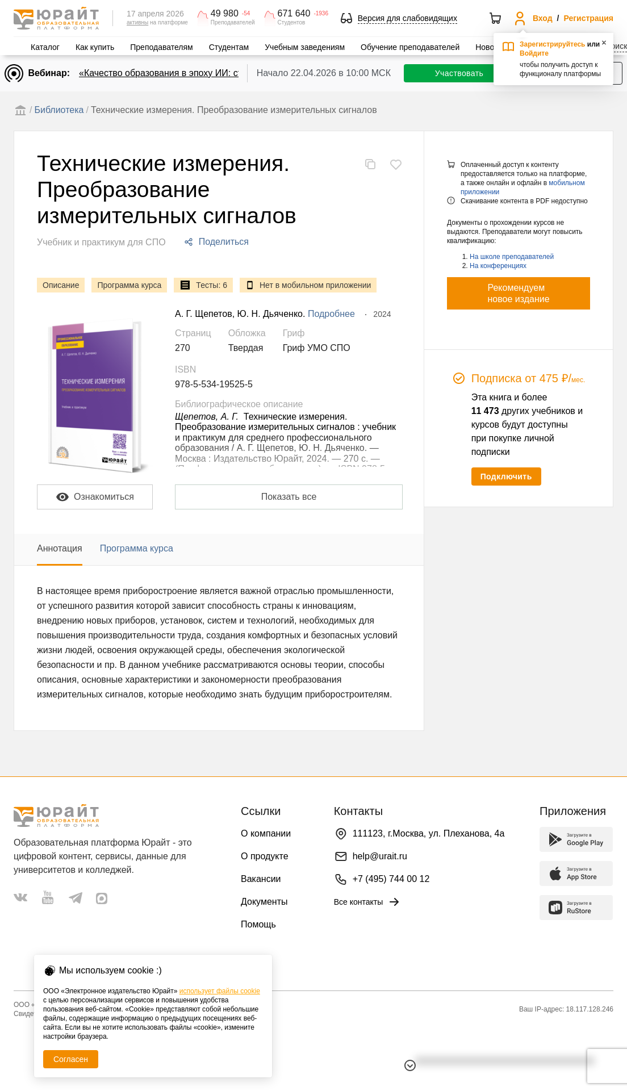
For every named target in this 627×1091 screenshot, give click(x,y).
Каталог (45, 47)
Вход (543, 18)
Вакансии (261, 879)
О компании (266, 833)
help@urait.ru (380, 856)
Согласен (70, 1059)
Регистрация (588, 18)
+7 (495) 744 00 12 (391, 879)
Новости (490, 47)
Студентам (229, 47)
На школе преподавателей (512, 257)
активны (137, 22)
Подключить (506, 476)
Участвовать (459, 73)
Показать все (289, 496)
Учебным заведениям (305, 47)
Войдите (534, 53)
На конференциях (498, 266)
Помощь (258, 924)
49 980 (225, 13)
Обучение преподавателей (410, 47)
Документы (264, 901)
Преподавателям (161, 47)
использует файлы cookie (219, 991)
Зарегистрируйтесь (553, 44)
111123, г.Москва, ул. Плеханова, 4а (429, 833)
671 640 (294, 13)
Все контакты (368, 902)
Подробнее (331, 314)
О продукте (265, 856)
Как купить (95, 47)
